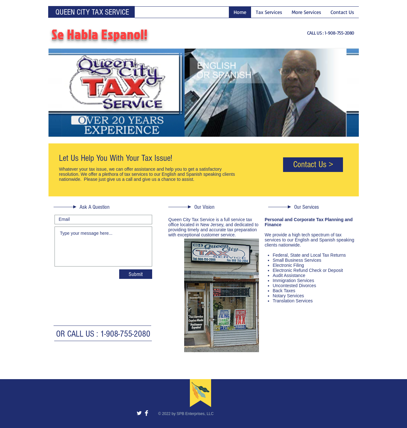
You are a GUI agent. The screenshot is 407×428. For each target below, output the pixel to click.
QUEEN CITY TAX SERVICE (92, 12)
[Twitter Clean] (139, 413)
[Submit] (135, 274)
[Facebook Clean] (146, 413)
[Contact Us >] (313, 164)
